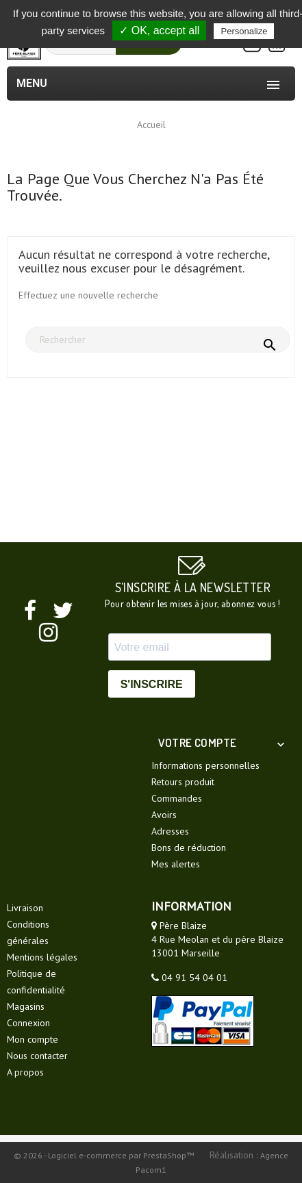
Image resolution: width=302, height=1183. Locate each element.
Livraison (25, 908)
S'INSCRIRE (152, 684)
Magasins (26, 1006)
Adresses (170, 831)
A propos (25, 1072)
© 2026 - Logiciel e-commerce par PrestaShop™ (105, 1155)
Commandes (176, 798)
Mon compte (32, 1039)
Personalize (244, 31)
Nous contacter (37, 1056)
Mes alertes (175, 864)
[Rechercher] (157, 340)
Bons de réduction (188, 847)
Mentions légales (42, 957)
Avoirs (164, 815)
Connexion (28, 1023)
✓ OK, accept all (159, 30)
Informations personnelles (205, 765)
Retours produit (182, 782)
